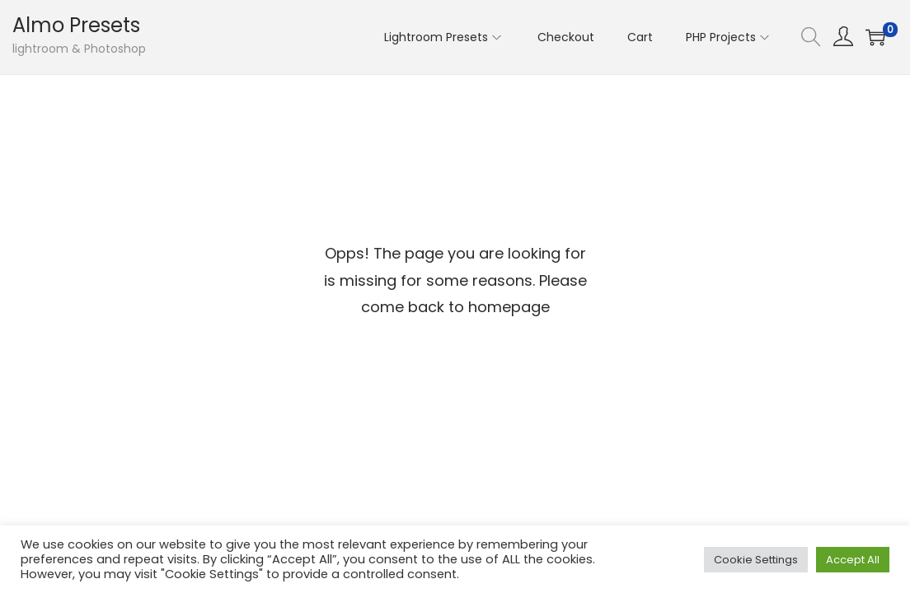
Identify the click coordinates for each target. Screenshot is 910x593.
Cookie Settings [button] (756, 559)
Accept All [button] (853, 559)
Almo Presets (76, 25)
